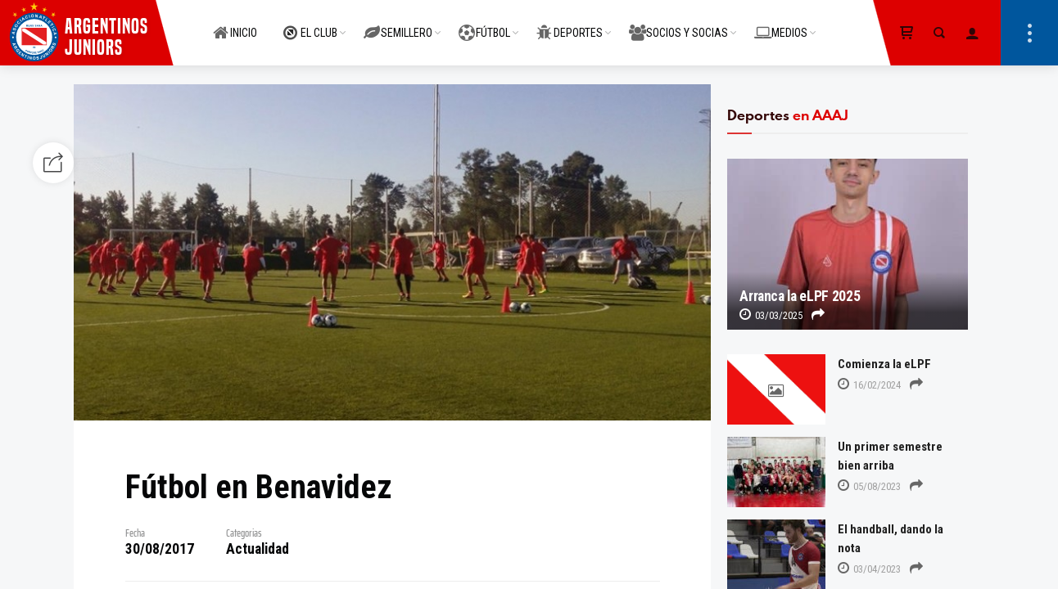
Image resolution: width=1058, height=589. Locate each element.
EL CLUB (310, 23)
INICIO (235, 23)
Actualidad (257, 549)
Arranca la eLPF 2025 (799, 296)
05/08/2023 (869, 486)
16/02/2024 (869, 385)
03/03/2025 (771, 315)
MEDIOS (780, 23)
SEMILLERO (398, 23)
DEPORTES (569, 23)
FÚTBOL (484, 23)
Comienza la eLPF (884, 364)
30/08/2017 (159, 549)
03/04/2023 (869, 569)
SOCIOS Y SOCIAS (678, 23)
